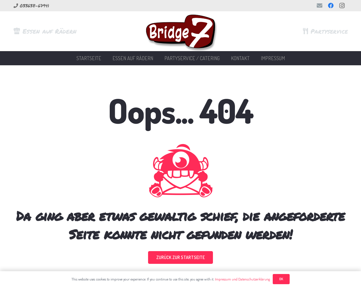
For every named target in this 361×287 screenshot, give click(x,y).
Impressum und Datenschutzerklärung (242, 279)
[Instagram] (342, 5)
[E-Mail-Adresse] (319, 5)
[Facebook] (330, 5)
